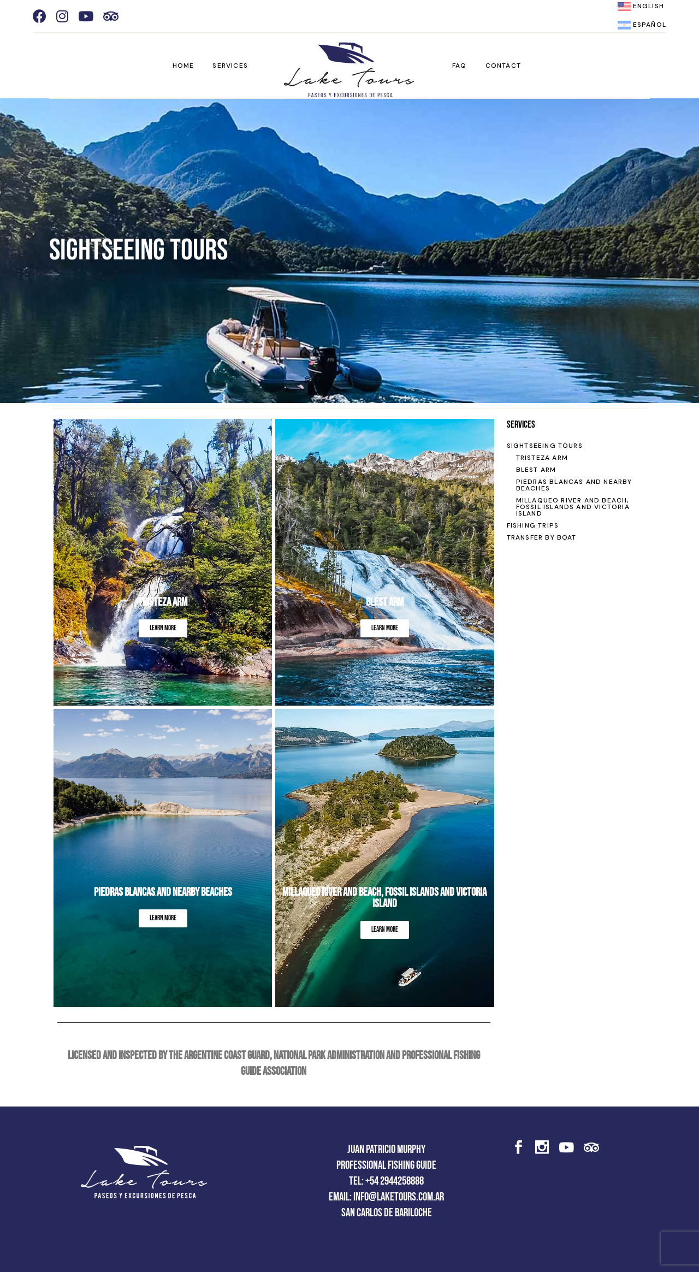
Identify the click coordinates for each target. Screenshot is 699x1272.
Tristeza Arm (162, 602)
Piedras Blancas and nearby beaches (163, 892)
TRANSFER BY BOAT (542, 537)
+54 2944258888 (394, 1181)
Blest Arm (385, 602)
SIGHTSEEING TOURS (545, 445)
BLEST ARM (536, 469)
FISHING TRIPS (533, 525)
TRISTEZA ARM (542, 457)
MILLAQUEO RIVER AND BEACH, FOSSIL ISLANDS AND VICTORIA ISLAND (384, 897)
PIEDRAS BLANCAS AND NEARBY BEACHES (574, 485)
